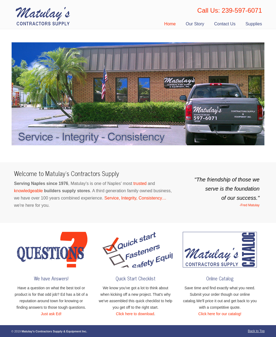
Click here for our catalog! (220, 314)
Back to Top (256, 331)
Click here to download (135, 314)
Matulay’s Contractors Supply (43, 14)
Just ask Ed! (51, 314)
